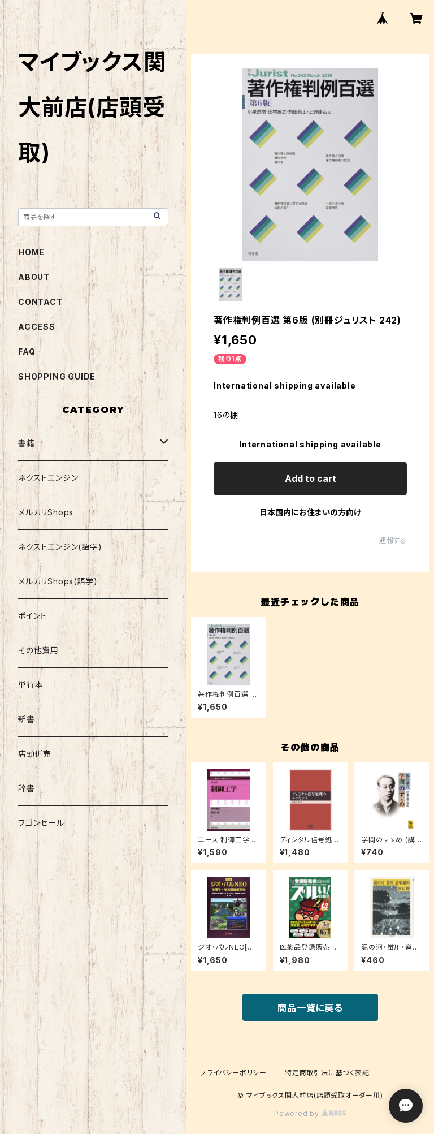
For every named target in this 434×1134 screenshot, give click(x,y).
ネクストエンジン (48, 477)
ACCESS (36, 326)
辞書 (26, 788)
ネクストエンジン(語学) (60, 546)
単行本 (30, 684)
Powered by (310, 1113)
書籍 (26, 443)
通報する (393, 540)
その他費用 (38, 650)
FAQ (26, 351)
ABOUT (34, 277)
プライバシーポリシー (233, 1072)
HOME (31, 252)
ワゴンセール (41, 822)
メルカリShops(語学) (57, 581)
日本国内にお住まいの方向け (310, 512)
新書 (26, 719)
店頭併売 (34, 753)
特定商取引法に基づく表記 (327, 1072)
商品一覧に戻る (310, 1008)
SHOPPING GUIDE (57, 376)
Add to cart (310, 478)
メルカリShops (45, 512)
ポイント (32, 615)
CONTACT (40, 302)
